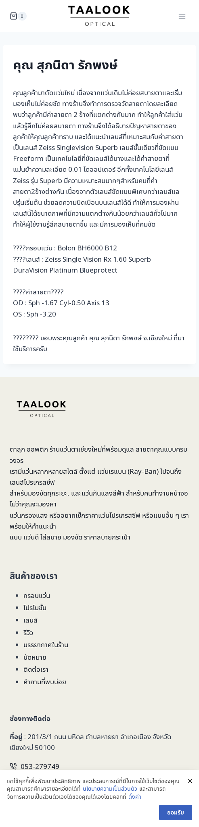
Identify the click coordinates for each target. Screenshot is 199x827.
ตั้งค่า (134, 796)
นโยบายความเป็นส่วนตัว (110, 788)
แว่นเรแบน (111, 471)
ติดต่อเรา (35, 669)
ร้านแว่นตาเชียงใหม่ (76, 449)
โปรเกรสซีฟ (39, 482)
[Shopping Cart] (18, 16)
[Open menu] (181, 16)
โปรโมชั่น (34, 607)
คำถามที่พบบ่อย (44, 681)
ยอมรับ (175, 812)
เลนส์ (30, 620)
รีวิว (28, 632)
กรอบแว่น (36, 595)
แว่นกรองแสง (29, 515)
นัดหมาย (34, 657)
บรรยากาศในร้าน (45, 644)
